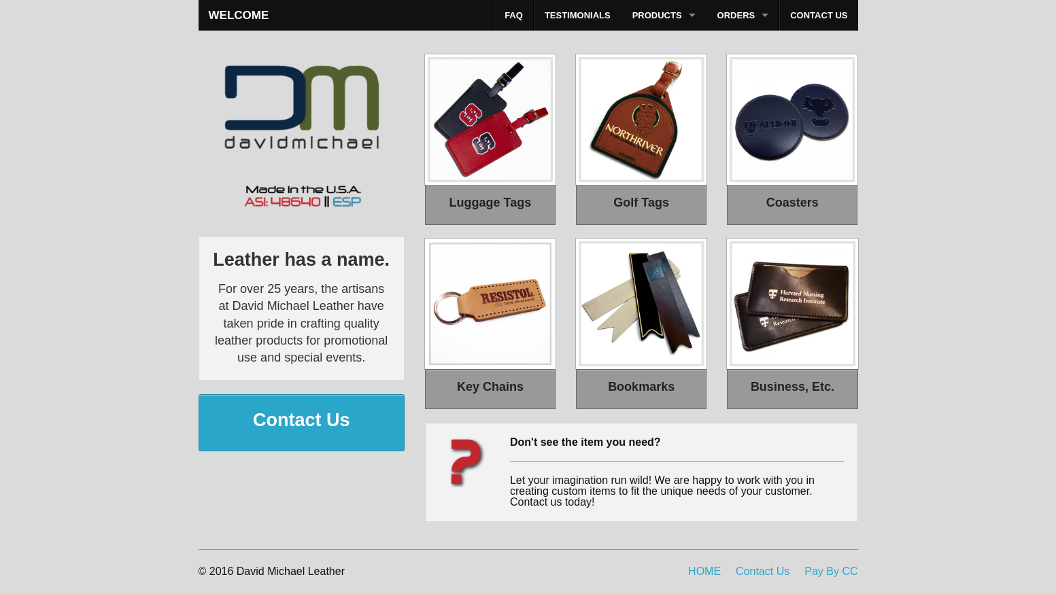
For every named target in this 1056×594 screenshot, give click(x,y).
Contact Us (762, 571)
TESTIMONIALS (578, 15)
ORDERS (736, 15)
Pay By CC (830, 571)
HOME (704, 571)
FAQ (514, 15)
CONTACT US (818, 15)
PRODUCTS (657, 15)
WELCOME (239, 15)
